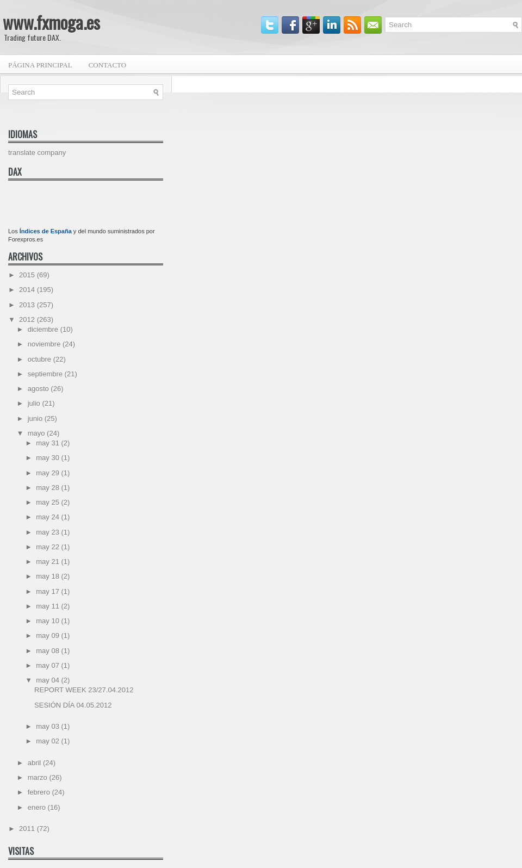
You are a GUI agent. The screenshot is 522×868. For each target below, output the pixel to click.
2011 (28, 828)
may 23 (48, 532)
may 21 (48, 561)
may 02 (48, 741)
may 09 (48, 635)
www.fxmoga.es (51, 22)
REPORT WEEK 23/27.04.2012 (83, 690)
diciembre (44, 329)
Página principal (40, 65)
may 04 (48, 680)
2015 (28, 275)
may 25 (48, 502)
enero (38, 807)
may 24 (48, 517)
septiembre (46, 374)
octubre (40, 359)
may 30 (48, 458)
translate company (37, 152)
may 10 (48, 621)
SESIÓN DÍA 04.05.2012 (72, 705)
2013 (28, 305)
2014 (28, 290)
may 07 (48, 665)
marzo (38, 777)
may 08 (48, 651)
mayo (37, 433)
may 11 (48, 606)
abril (35, 763)
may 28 (48, 487)
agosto (39, 389)
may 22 (48, 547)
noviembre (45, 344)
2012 (28, 319)
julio (35, 403)
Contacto (108, 65)
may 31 (48, 443)
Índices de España (46, 231)
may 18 (48, 576)
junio (36, 418)
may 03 (48, 726)
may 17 (48, 591)
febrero (40, 792)
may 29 (48, 473)
